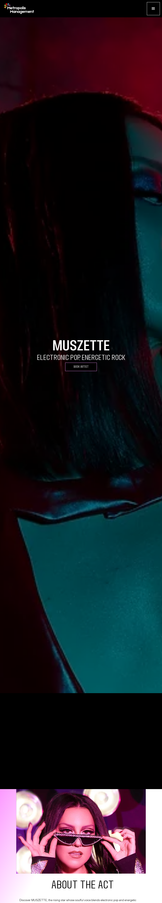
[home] (19, 9)
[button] (153, 8)
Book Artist (81, 367)
